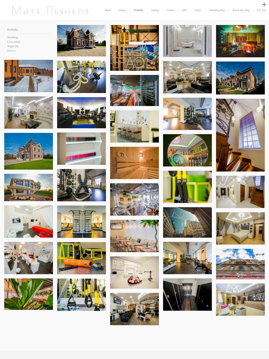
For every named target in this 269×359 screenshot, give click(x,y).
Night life (13, 46)
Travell (170, 10)
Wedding (12, 37)
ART (184, 10)
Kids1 (198, 10)
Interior (11, 50)
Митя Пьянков (51, 10)
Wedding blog (217, 10)
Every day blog (241, 10)
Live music (14, 41)
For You (261, 10)
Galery (122, 10)
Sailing (155, 10)
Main (108, 10)
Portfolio (138, 10)
